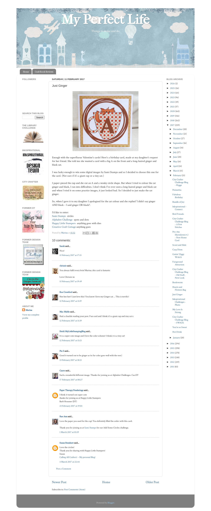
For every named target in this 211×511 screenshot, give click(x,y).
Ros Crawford (66, 292)
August (176, 147)
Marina (29, 310)
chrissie (63, 265)
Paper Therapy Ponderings (71, 390)
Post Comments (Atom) (74, 489)
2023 (172, 97)
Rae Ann (63, 416)
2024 (172, 92)
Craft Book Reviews (44, 71)
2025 (172, 88)
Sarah (62, 246)
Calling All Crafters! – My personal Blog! (77, 457)
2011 (172, 366)
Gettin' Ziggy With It (178, 256)
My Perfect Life (105, 19)
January (176, 337)
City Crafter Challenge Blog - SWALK (180, 319)
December (178, 129)
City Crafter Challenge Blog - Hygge (180, 182)
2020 (172, 111)
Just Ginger (177, 294)
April (175, 166)
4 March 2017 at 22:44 (70, 461)
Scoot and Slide (179, 245)
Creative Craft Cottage (64, 227)
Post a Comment (63, 468)
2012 (172, 362)
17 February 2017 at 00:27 (71, 379)
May (175, 161)
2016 (172, 343)
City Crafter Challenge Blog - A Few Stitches (180, 223)
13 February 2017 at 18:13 (71, 360)
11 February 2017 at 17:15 (71, 255)
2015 (172, 348)
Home (26, 71)
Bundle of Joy (178, 201)
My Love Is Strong (177, 311)
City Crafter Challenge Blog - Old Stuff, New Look (180, 273)
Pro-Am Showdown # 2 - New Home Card (180, 236)
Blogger (110, 502)
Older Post (152, 482)
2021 (172, 106)
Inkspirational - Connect (179, 208)
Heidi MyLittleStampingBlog (72, 331)
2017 (172, 125)
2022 (172, 102)
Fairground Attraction (178, 263)
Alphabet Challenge (62, 219)
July (175, 152)
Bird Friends (178, 214)
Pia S (62, 351)
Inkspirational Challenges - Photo (179, 301)
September (178, 143)
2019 (172, 115)
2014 (172, 352)
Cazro (62, 370)
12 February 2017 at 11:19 (71, 301)
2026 (172, 83)
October (177, 138)
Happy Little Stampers (64, 223)
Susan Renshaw (67, 442)
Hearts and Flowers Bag (179, 288)
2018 (172, 120)
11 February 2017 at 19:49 (71, 281)
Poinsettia (176, 189)
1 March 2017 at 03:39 (69, 432)
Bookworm (177, 282)
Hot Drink (177, 331)
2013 (172, 357)
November (178, 133)
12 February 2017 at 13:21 (71, 340)
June (175, 156)
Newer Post (59, 482)
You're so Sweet (179, 327)
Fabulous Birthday (177, 196)
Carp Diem (177, 249)
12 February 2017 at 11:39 (71, 320)
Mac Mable (65, 311)
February (177, 175)
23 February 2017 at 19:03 (71, 405)
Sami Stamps (59, 216)
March (176, 170)
